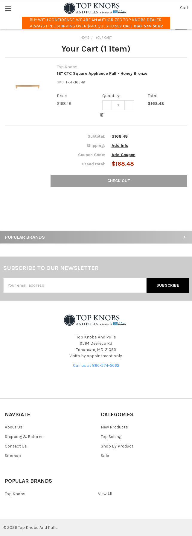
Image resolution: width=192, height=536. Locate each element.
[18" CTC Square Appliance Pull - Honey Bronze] (118, 105)
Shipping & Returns (24, 436)
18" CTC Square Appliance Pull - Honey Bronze (102, 73)
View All (105, 493)
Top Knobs (15, 493)
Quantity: (111, 95)
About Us (13, 427)
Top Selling (111, 436)
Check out (118, 180)
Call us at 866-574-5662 (96, 365)
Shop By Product (117, 446)
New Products (114, 427)
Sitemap (13, 455)
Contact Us (16, 446)
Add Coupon (123, 154)
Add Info (120, 145)
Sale (105, 455)
